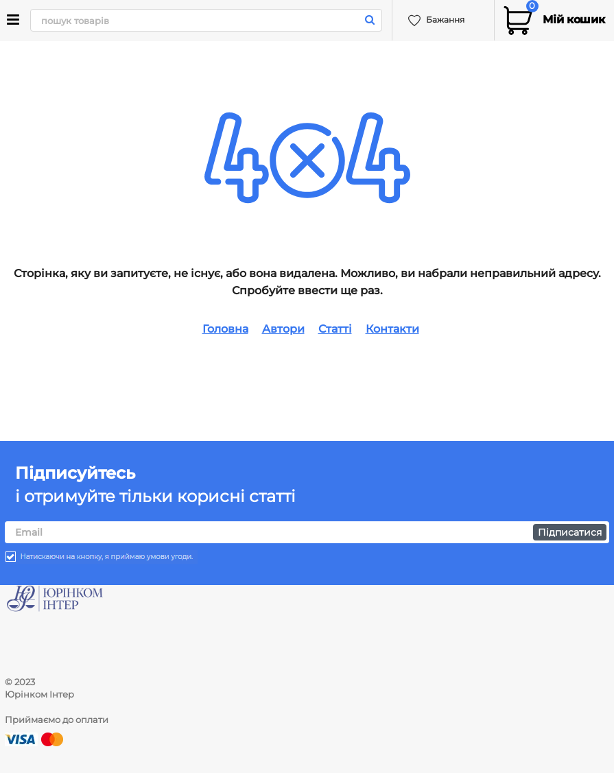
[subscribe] (307, 532)
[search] (205, 20)
